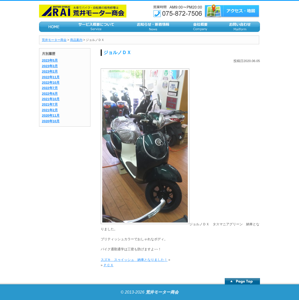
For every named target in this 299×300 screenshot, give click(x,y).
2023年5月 (50, 60)
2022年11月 (51, 77)
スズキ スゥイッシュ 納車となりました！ (134, 260)
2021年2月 (50, 110)
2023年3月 (50, 66)
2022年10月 (51, 82)
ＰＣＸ (109, 265)
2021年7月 (50, 104)
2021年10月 (51, 99)
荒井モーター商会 (54, 40)
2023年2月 (50, 71)
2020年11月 (51, 115)
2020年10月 (51, 121)
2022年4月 (50, 94)
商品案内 (76, 40)
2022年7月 (50, 88)
